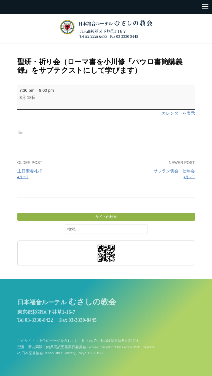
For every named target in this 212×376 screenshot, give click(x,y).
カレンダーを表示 (178, 113)
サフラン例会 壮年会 (152, 174)
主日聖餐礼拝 (60, 174)
